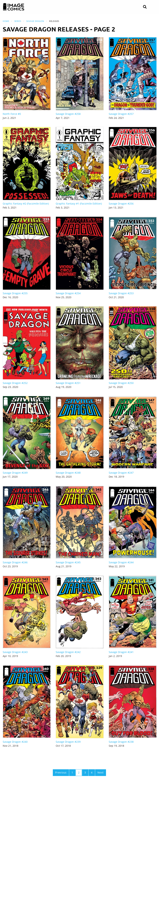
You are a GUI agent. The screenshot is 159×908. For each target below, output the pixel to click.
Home (6, 21)
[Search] (145, 7)
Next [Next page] (100, 772)
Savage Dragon (35, 21)
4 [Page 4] (92, 772)
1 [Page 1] (72, 772)
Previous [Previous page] (61, 772)
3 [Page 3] (85, 772)
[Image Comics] (14, 7)
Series (17, 21)
